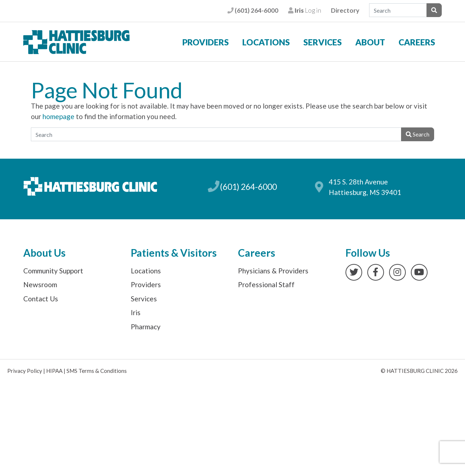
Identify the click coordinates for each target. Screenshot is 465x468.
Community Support (53, 270)
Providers (205, 42)
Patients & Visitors (174, 253)
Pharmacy (146, 326)
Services (322, 42)
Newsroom (40, 284)
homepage (58, 116)
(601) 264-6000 (252, 10)
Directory (345, 10)
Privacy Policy (24, 370)
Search (417, 134)
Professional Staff (266, 284)
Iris (136, 312)
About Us (44, 253)
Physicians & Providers (273, 270)
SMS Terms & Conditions (96, 370)
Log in (304, 10)
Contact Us (40, 298)
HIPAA (54, 370)
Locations (266, 42)
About (370, 42)
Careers (417, 42)
